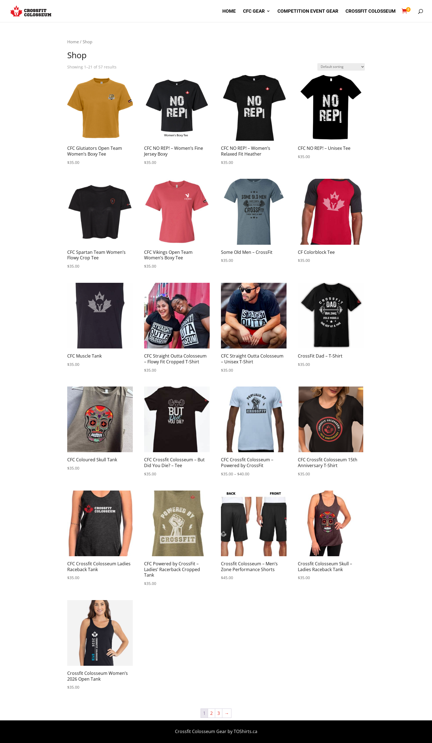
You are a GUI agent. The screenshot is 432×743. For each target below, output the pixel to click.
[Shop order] (341, 67)
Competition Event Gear (307, 11)
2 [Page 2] (211, 713)
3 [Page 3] (218, 713)
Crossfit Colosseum (370, 11)
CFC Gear (254, 11)
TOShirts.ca (245, 731)
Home (229, 11)
